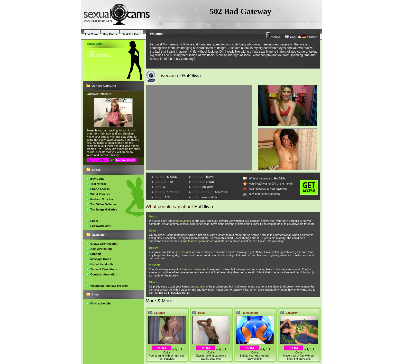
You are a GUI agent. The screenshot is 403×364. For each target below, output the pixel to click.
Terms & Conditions (103, 269)
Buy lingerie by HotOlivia (264, 193)
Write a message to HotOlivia (267, 178)
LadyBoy (292, 312)
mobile (273, 37)
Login (90, 51)
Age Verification (101, 248)
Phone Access (100, 188)
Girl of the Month (101, 264)
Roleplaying (250, 312)
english (293, 37)
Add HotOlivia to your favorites (268, 188)
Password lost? (100, 225)
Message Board (100, 259)
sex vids (199, 286)
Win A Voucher (100, 194)
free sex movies (192, 269)
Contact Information (103, 274)
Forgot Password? (98, 54)
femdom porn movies (201, 241)
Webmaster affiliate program (109, 285)
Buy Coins (97, 178)
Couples (159, 312)
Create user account (104, 243)
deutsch (309, 37)
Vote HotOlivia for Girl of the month (271, 183)
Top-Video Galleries (103, 204)
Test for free (98, 183)
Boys (201, 312)
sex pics (180, 252)
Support (95, 253)
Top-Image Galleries (103, 209)
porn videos (183, 220)
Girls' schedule (100, 303)
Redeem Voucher (101, 199)
